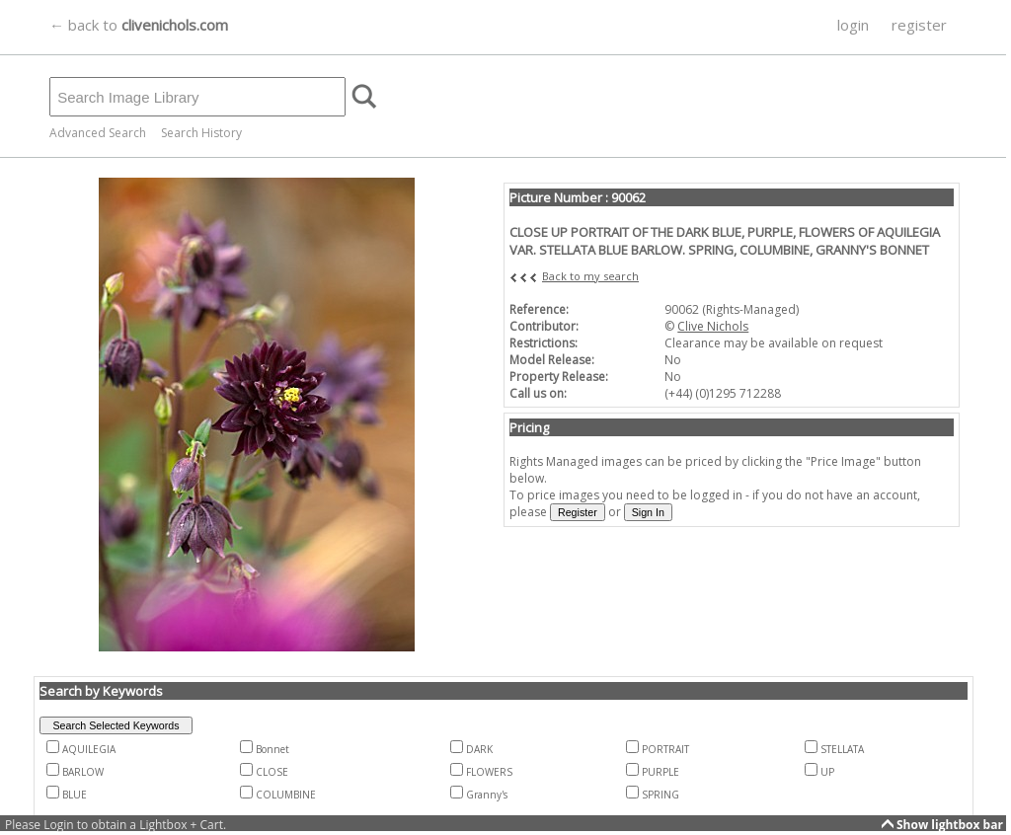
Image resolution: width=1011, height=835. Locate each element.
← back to (138, 25)
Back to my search (590, 275)
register (919, 25)
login (853, 25)
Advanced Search (97, 132)
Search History (201, 132)
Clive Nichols (712, 326)
